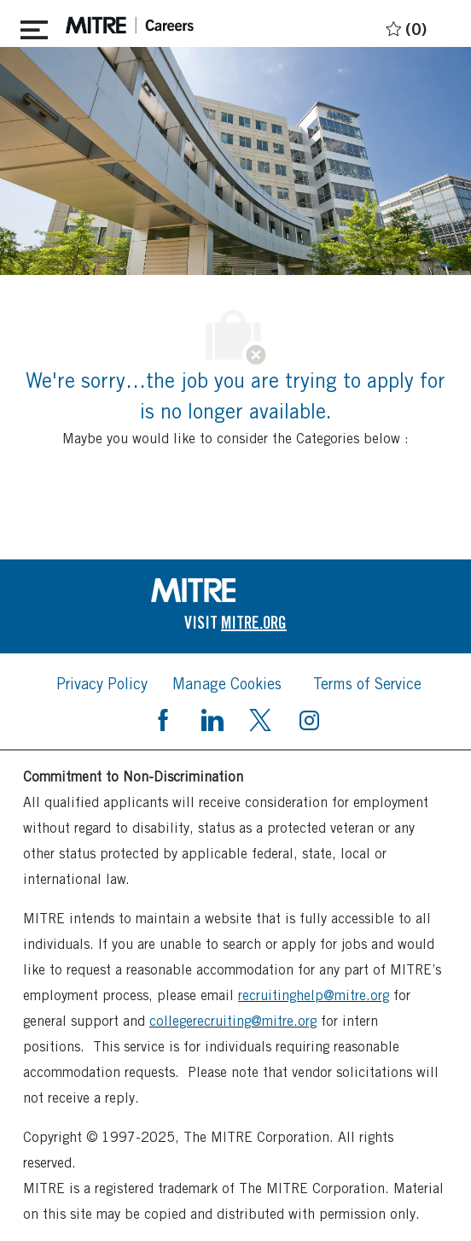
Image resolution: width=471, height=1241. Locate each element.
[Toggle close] (34, 26)
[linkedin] (212, 718)
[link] (235, 590)
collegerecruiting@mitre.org (233, 1021)
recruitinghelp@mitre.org (313, 995)
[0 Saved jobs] (404, 26)
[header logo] (130, 25)
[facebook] (163, 718)
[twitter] (260, 718)
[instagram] (309, 718)
